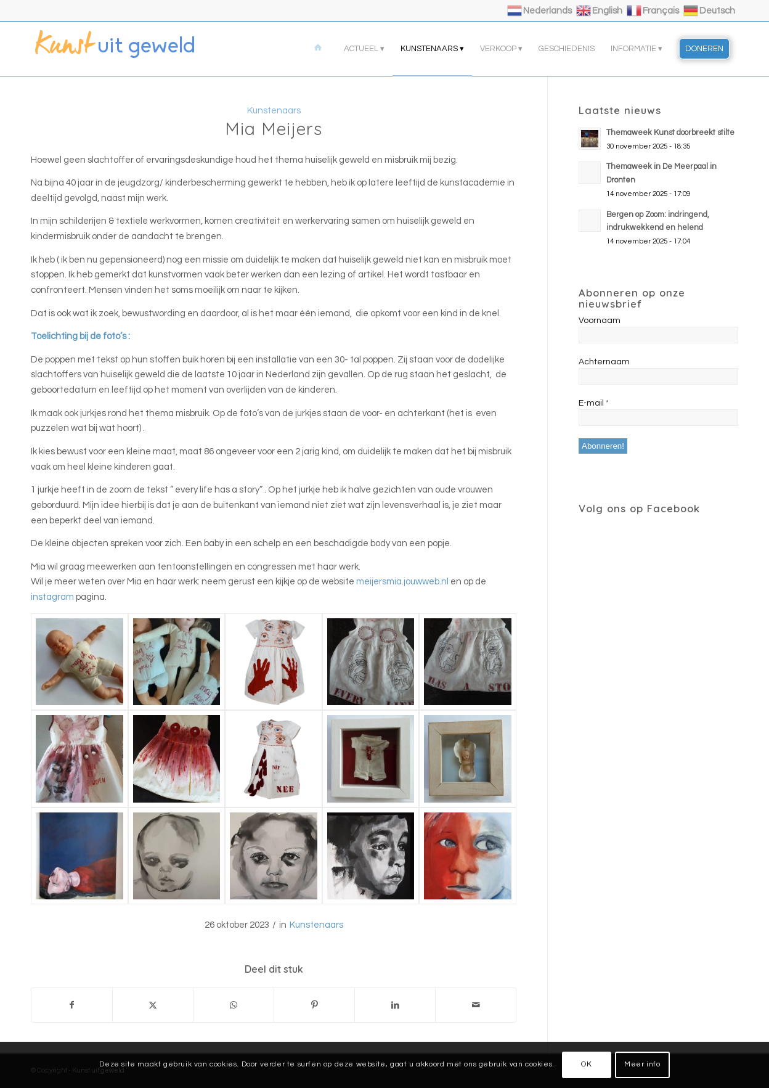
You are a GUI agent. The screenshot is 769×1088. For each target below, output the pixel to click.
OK (586, 1064)
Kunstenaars (316, 925)
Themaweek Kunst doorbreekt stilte (670, 133)
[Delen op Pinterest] (314, 1005)
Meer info (642, 1064)
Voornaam (599, 320)
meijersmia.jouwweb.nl (402, 581)
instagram (52, 597)
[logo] (123, 49)
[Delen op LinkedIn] (395, 1005)
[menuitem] (320, 49)
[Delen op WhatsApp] (233, 1005)
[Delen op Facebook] (71, 1005)
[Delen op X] (153, 1005)
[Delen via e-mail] (476, 1005)
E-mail (594, 403)
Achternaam (604, 362)
